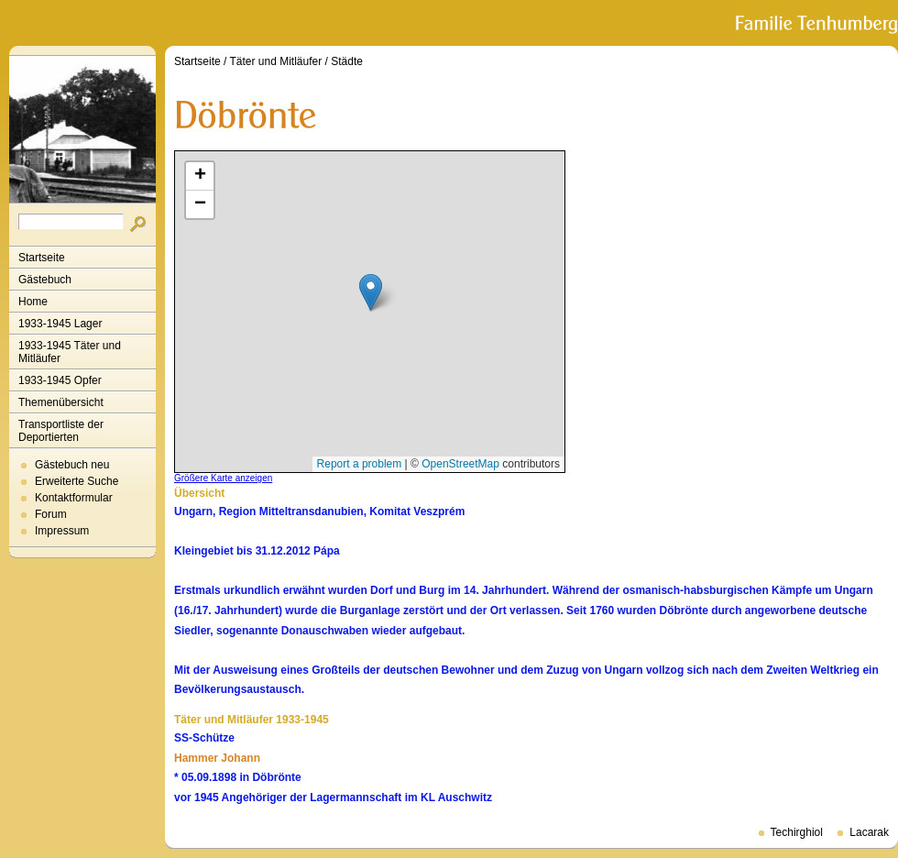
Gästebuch (44, 279)
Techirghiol (797, 832)
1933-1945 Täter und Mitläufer (69, 352)
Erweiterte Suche (76, 481)
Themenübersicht (61, 402)
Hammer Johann (217, 758)
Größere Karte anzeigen (223, 478)
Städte (347, 61)
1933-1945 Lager (60, 323)
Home (33, 301)
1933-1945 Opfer (60, 380)
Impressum (62, 530)
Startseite (41, 257)
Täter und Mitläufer (276, 61)
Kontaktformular (74, 497)
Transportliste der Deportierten (61, 431)
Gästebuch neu (72, 464)
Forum (51, 514)
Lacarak (869, 832)
